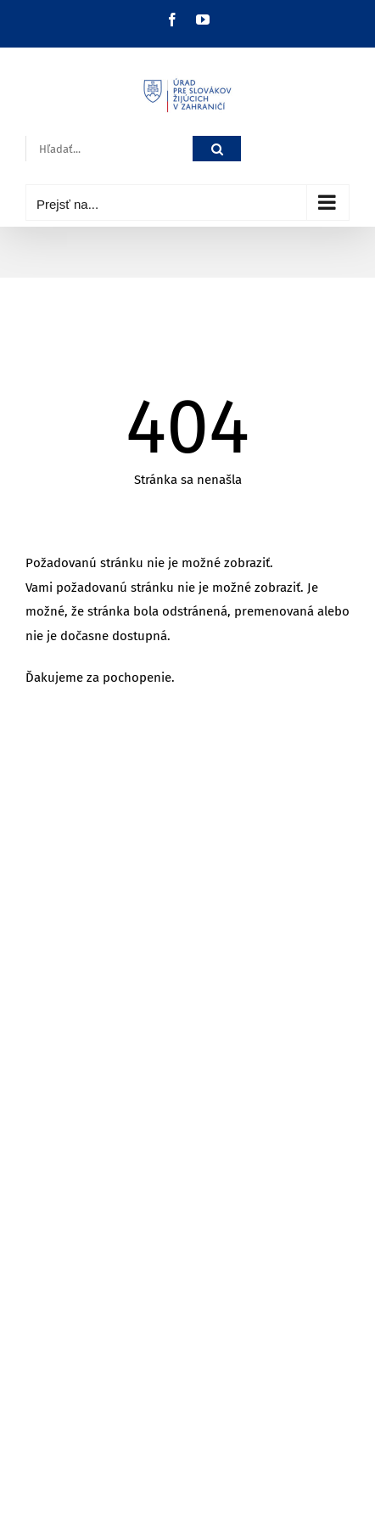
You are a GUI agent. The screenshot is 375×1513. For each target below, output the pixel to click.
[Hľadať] (217, 149)
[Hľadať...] (109, 149)
